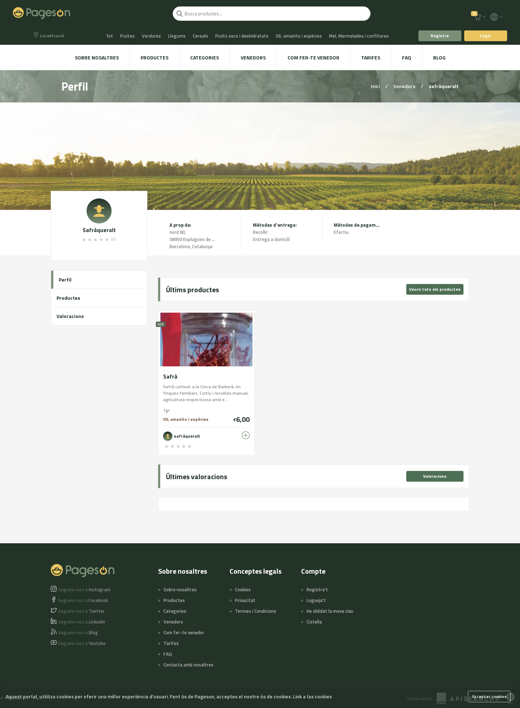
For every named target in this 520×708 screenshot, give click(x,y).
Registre (440, 35)
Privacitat (245, 600)
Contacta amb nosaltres (188, 664)
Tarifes (370, 57)
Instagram (84, 589)
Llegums (177, 35)
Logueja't (316, 600)
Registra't (317, 589)
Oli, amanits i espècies (299, 35)
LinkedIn (81, 621)
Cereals (200, 35)
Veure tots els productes (435, 289)
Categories (204, 57)
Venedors (253, 57)
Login (485, 35)
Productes (154, 57)
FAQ (406, 57)
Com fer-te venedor (313, 57)
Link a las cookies (312, 696)
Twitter (81, 611)
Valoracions (70, 316)
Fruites (127, 35)
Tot (109, 35)
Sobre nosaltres (97, 57)
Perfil (65, 279)
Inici (376, 86)
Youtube (82, 643)
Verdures (151, 35)
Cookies (243, 589)
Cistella (314, 621)
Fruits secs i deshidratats (242, 35)
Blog (439, 57)
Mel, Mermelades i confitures (359, 35)
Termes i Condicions (255, 611)
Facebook (83, 600)
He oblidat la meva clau (329, 611)
